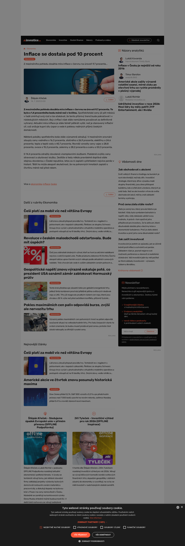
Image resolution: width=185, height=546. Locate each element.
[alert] (92, 273)
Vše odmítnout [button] (103, 535)
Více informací (96, 518)
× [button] (182, 507)
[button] (92, 522)
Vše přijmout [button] (80, 535)
